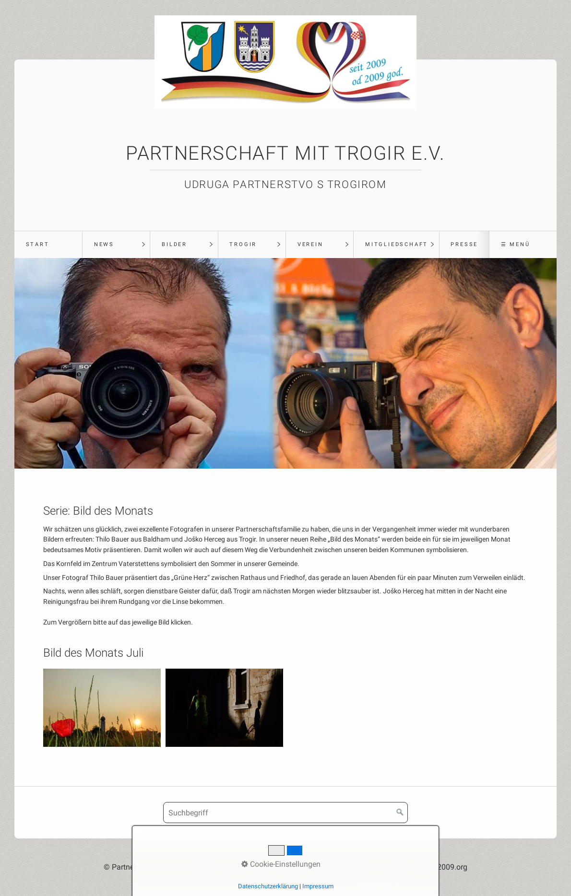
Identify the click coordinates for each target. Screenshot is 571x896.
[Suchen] (400, 812)
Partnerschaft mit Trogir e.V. (285, 153)
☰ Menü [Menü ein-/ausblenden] (515, 244)
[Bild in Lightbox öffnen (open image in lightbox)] (102, 708)
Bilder (174, 244)
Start (37, 244)
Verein (310, 244)
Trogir (243, 244)
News (104, 244)
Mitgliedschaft (396, 244)
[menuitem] (48, 244)
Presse (464, 244)
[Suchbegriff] (285, 812)
